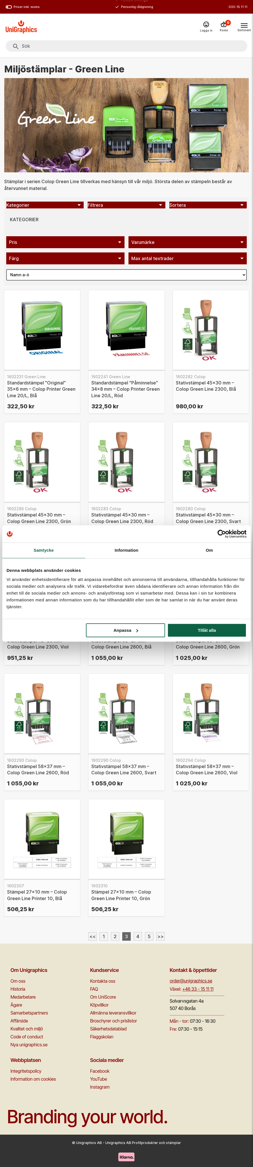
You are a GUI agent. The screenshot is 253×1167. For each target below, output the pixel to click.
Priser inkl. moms (23, 7)
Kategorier (24, 219)
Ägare (16, 1005)
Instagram (100, 1087)
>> (160, 936)
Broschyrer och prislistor (113, 1021)
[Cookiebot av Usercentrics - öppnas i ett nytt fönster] (221, 534)
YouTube (98, 1079)
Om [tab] (209, 550)
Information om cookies (33, 1079)
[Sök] (15, 46)
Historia (17, 989)
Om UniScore (103, 997)
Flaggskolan (101, 1037)
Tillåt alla (207, 630)
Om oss (17, 981)
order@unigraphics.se (191, 981)
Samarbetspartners (29, 1013)
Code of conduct (26, 1037)
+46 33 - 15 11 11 (198, 989)
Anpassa (125, 630)
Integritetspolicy (25, 1071)
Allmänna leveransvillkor (113, 1013)
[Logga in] (206, 27)
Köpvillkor (99, 1005)
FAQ (94, 989)
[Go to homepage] (21, 27)
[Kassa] (224, 27)
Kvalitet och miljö (26, 1029)
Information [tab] (126, 550)
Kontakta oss (102, 981)
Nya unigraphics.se (28, 1044)
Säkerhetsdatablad (108, 1029)
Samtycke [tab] (44, 550)
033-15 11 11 (238, 7)
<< (92, 936)
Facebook (99, 1071)
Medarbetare (23, 997)
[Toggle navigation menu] (244, 26)
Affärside (19, 1021)
